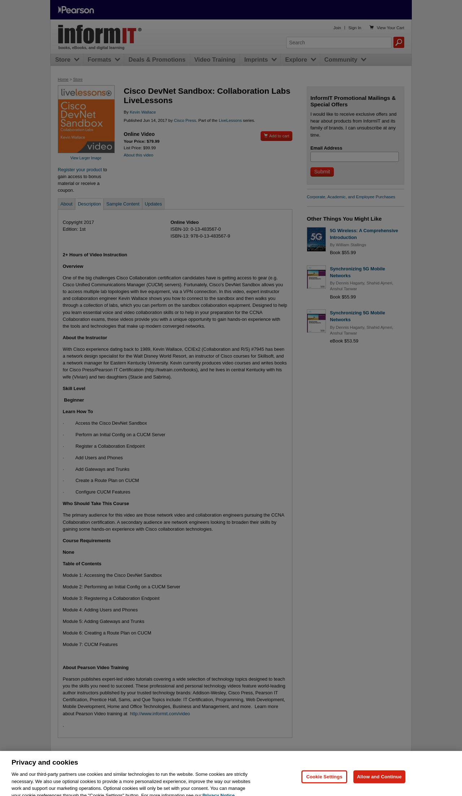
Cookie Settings (324, 786)
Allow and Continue (379, 786)
